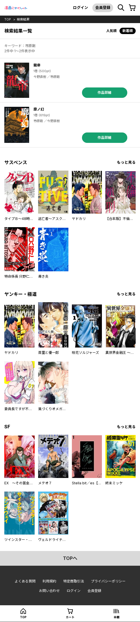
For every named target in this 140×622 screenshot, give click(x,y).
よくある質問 (25, 581)
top (7, 19)
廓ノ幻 (38, 109)
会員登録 (102, 7)
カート (70, 617)
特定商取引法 (73, 581)
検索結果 (23, 19)
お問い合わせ (49, 591)
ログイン (80, 7)
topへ (70, 558)
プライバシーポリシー (108, 581)
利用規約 (49, 581)
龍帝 (36, 65)
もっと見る (126, 162)
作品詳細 (104, 92)
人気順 (111, 31)
